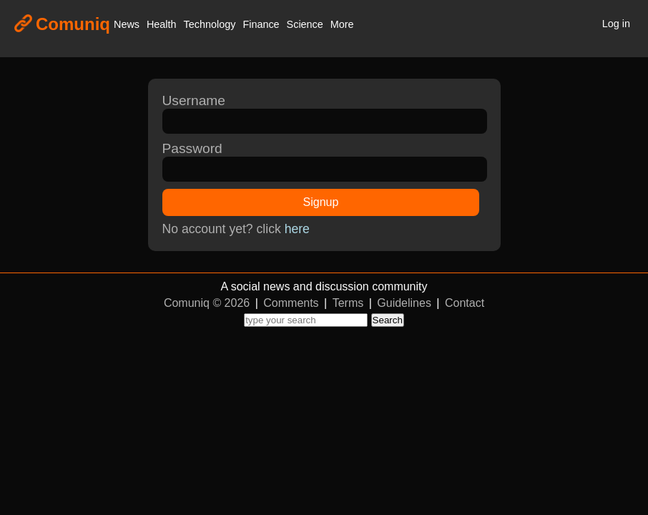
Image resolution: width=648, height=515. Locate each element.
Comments (290, 303)
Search (388, 320)
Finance (260, 24)
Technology (210, 24)
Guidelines (404, 303)
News (126, 24)
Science (305, 24)
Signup (321, 202)
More (342, 24)
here (297, 229)
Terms (348, 303)
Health (162, 24)
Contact (464, 303)
